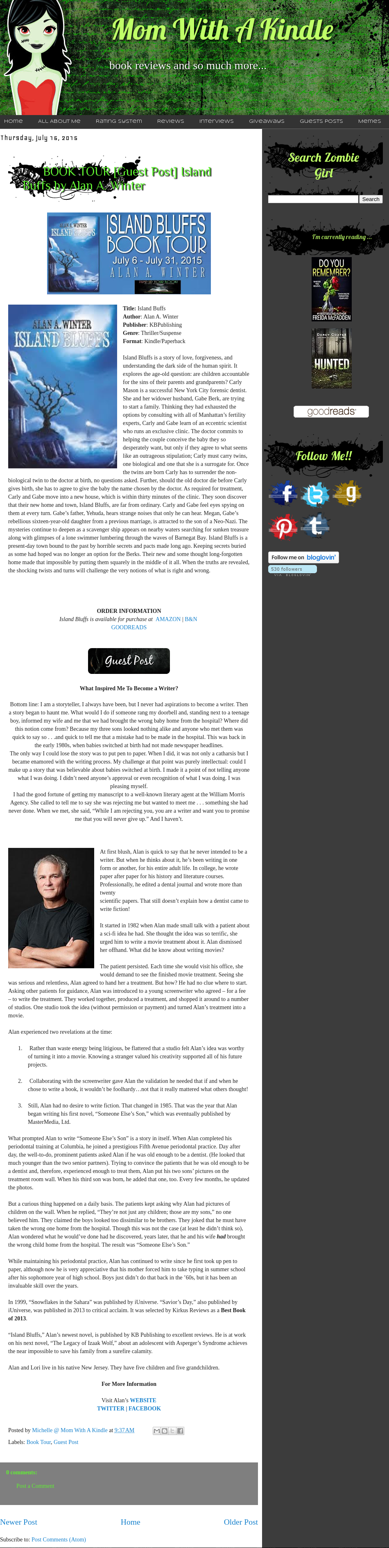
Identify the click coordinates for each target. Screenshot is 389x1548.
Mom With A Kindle (222, 29)
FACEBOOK (145, 1409)
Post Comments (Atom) (59, 1540)
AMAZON (168, 619)
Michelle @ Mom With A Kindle (70, 1430)
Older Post (241, 1522)
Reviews (170, 122)
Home (130, 1522)
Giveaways (267, 122)
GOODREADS (129, 627)
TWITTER (110, 1409)
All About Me (59, 122)
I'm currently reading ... (342, 237)
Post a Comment (35, 1486)
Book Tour (39, 1442)
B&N (191, 619)
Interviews (216, 122)
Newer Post (18, 1522)
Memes (369, 122)
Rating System (119, 122)
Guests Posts (321, 122)
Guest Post (66, 1442)
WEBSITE (143, 1400)
